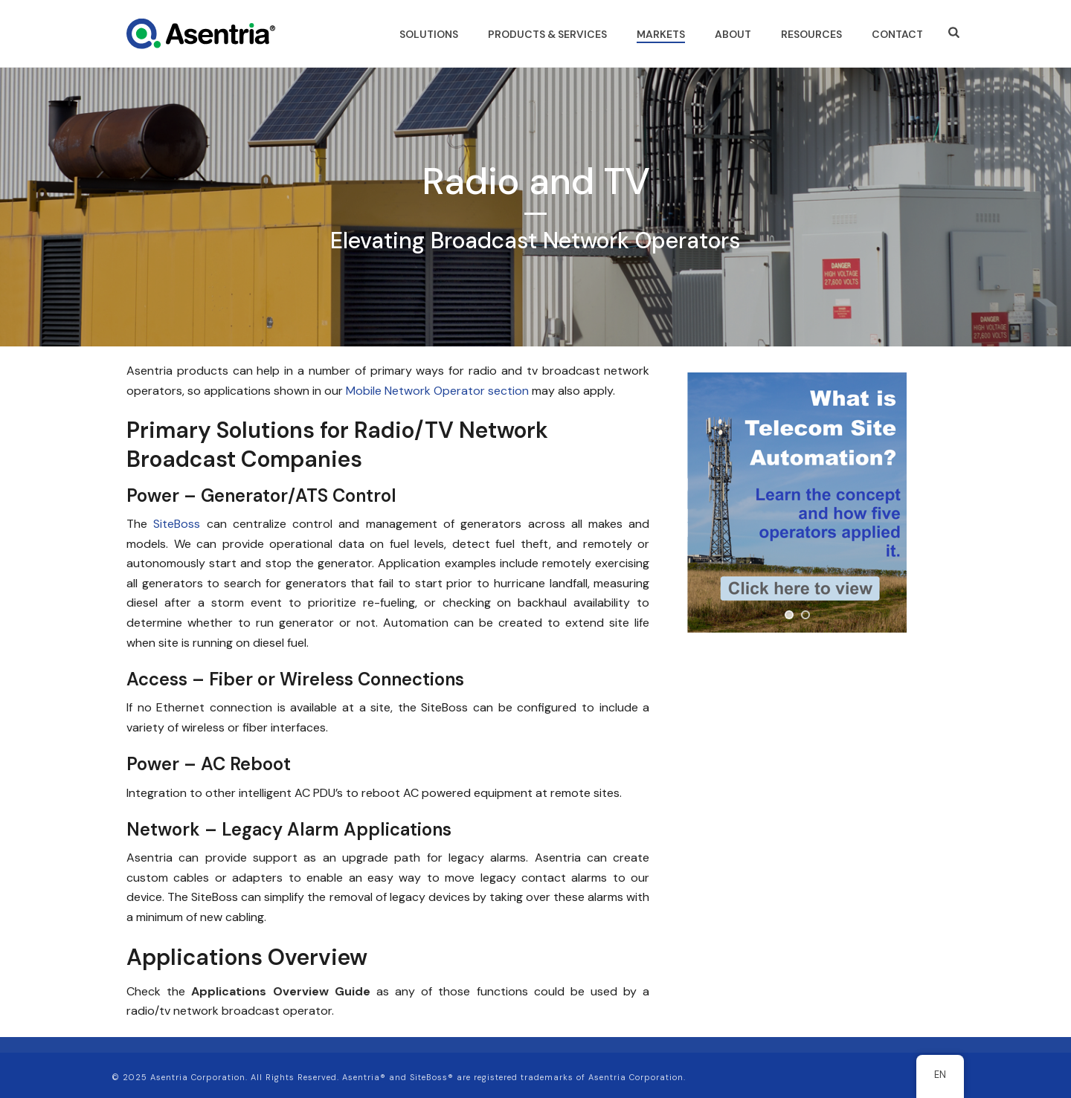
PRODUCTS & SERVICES (547, 34)
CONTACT (897, 34)
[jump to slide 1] (789, 614)
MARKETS (661, 34)
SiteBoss (176, 524)
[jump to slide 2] (805, 614)
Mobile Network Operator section (437, 390)
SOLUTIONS (428, 34)
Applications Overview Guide (280, 991)
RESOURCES (811, 34)
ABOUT (733, 34)
